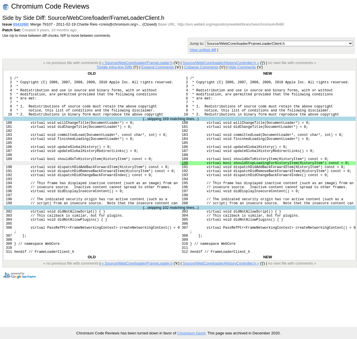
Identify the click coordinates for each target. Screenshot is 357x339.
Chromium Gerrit (191, 333)
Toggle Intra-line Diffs (114, 67)
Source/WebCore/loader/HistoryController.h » (221, 63)
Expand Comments (157, 67)
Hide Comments (242, 67)
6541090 (20, 24)
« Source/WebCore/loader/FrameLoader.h (136, 63)
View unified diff (202, 50)
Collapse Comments (201, 67)
